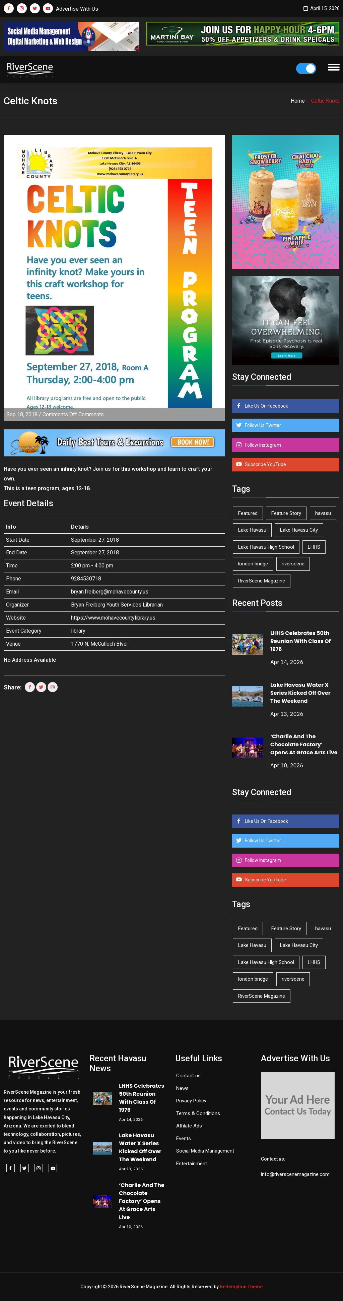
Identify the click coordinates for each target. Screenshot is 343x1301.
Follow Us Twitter (262, 425)
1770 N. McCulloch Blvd (99, 644)
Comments (73, 414)
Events (183, 1138)
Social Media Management (205, 1151)
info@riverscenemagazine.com (295, 1174)
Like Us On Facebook (266, 406)
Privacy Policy (191, 1101)
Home (298, 101)
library (78, 631)
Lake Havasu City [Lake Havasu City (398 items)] (299, 530)
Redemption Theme (241, 1286)
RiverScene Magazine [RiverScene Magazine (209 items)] (261, 581)
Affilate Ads (189, 1126)
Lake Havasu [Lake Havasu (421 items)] (252, 530)
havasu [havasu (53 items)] (323, 513)
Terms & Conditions (198, 1113)
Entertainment (191, 1164)
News (182, 1088)
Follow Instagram (262, 445)
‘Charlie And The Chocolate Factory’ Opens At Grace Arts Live (304, 744)
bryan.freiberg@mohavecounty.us (109, 591)
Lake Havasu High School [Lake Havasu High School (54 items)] (266, 547)
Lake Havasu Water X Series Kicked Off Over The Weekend (300, 693)
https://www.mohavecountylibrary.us (113, 618)
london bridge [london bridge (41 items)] (253, 564)
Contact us (188, 1076)
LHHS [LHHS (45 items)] (314, 547)
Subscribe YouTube (265, 464)
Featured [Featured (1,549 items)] (248, 513)
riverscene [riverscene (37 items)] (293, 564)
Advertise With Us (77, 9)
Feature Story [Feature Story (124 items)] (286, 513)
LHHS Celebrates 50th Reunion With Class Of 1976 (300, 641)
